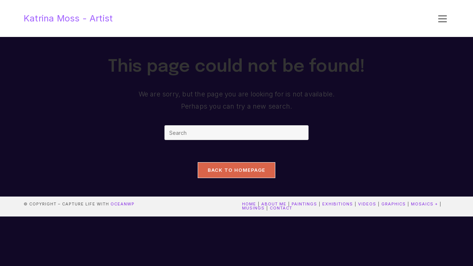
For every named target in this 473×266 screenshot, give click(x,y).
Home (249, 204)
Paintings (304, 204)
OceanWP (122, 204)
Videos (367, 204)
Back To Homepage (237, 170)
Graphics (393, 204)
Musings (253, 208)
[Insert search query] (236, 132)
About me (273, 204)
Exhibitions (337, 204)
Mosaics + (424, 204)
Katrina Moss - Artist (68, 18)
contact (281, 208)
